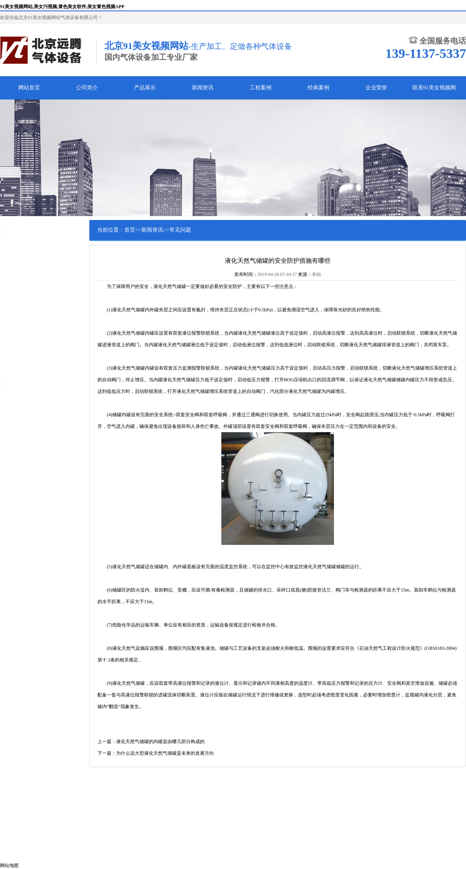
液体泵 (21, 359)
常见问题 (180, 230)
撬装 (18, 299)
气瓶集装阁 (25, 287)
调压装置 (23, 311)
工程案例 (260, 88)
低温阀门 (23, 335)
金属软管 (23, 347)
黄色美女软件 (28, 262)
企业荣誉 (376, 88)
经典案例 (318, 88)
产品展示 (145, 88)
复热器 (21, 323)
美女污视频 (25, 250)
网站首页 (29, 88)
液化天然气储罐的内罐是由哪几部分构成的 (160, 741)
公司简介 (87, 88)
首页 (129, 230)
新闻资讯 (203, 88)
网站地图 (9, 865)
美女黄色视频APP (32, 274)
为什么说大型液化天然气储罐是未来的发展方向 (165, 753)
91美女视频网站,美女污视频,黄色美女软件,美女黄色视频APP (62, 6)
